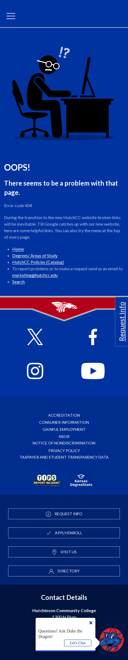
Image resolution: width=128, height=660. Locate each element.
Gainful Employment (64, 429)
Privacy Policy (64, 450)
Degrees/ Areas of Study (35, 255)
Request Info (122, 321)
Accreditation (64, 415)
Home (18, 248)
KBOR (64, 436)
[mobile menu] (10, 16)
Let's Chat (78, 643)
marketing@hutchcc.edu (35, 275)
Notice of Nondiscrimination (64, 443)
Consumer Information (64, 422)
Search (18, 281)
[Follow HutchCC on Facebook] (93, 337)
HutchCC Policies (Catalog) (38, 262)
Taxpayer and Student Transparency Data (64, 457)
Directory (64, 571)
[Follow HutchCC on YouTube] (92, 371)
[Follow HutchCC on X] (35, 337)
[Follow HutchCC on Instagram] (35, 371)
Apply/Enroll (64, 533)
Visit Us (64, 552)
